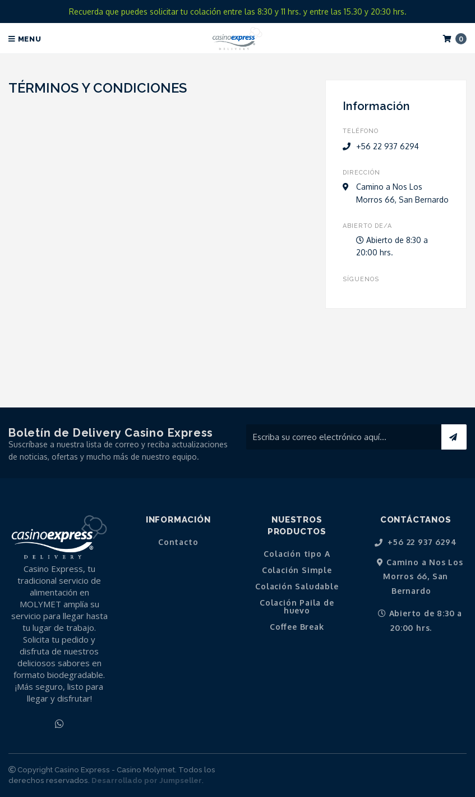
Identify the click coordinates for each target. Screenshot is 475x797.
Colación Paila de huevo (297, 607)
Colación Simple (297, 570)
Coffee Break (297, 627)
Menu (24, 39)
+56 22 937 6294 (416, 542)
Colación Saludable (296, 586)
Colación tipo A (297, 554)
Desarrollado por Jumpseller (146, 780)
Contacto (178, 542)
